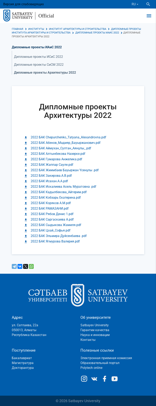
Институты (36, 28)
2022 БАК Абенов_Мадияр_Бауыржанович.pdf (66, 143)
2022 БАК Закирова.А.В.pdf (51, 176)
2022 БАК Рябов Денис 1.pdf (52, 214)
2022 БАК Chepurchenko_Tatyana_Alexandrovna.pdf (68, 137)
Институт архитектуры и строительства (77, 28)
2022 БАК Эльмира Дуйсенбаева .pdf (59, 236)
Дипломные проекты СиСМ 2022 (39, 65)
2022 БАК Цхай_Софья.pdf (50, 230)
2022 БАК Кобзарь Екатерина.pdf (56, 197)
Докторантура (23, 368)
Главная (17, 28)
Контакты (87, 340)
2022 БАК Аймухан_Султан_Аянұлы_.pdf (61, 148)
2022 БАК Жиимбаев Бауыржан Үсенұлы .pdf (65, 170)
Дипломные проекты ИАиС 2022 (97, 32)
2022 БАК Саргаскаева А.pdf (52, 219)
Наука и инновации (95, 335)
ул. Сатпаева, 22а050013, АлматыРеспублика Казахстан (29, 330)
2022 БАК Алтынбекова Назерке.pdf (58, 154)
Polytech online (91, 368)
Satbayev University (94, 325)
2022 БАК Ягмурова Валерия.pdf (55, 241)
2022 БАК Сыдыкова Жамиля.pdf (56, 225)
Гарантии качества (94, 330)
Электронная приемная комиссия (106, 358)
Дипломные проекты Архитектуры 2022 (45, 72)
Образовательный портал (99, 363)
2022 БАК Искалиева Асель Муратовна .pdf (63, 186)
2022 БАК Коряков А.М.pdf (51, 203)
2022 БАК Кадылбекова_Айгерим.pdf (59, 192)
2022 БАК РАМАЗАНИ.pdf (50, 208)
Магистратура (23, 363)
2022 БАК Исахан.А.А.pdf (49, 181)
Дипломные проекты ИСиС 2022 (38, 57)
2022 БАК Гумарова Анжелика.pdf (56, 159)
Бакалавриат (22, 358)
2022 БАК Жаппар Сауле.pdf (52, 165)
